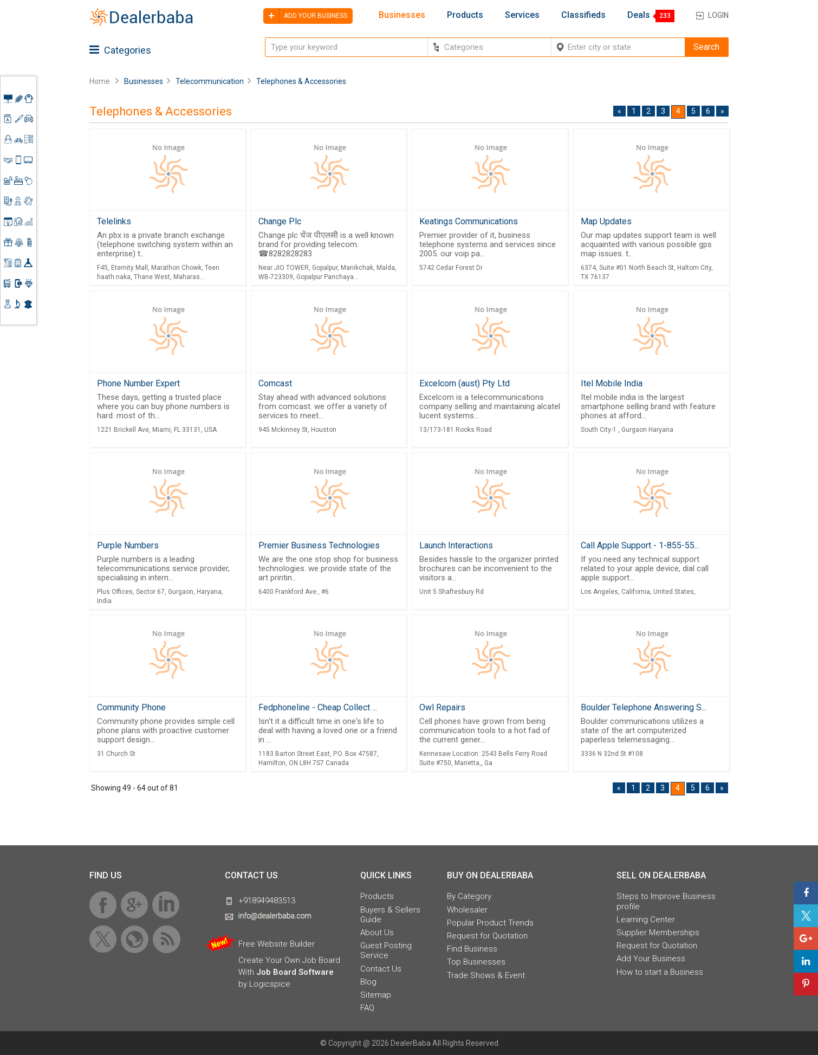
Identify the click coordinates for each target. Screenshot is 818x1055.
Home (99, 81)
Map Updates (606, 221)
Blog (368, 982)
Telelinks (114, 221)
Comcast (275, 383)
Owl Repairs (442, 707)
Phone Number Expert (138, 383)
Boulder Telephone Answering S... (643, 707)
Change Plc (279, 221)
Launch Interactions (456, 545)
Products (465, 15)
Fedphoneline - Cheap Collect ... (317, 707)
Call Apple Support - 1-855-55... (640, 545)
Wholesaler (467, 910)
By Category (469, 896)
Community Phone (131, 707)
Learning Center (645, 919)
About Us (377, 932)
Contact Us (380, 969)
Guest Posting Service (386, 950)
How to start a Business (659, 972)
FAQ (367, 1008)
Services (522, 15)
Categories (120, 50)
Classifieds (583, 15)
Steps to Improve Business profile (666, 901)
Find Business (472, 949)
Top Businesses (476, 962)
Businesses (402, 15)
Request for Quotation (487, 936)
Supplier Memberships (657, 932)
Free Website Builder (276, 944)
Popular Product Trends (490, 923)
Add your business (305, 16)
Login (718, 15)
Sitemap (375, 995)
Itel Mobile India (611, 383)
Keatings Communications (468, 221)
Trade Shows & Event (486, 975)
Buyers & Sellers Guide (390, 914)
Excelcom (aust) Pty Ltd (464, 383)
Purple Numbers (128, 545)
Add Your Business (650, 958)
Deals (638, 15)
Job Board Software (295, 972)
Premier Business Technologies (319, 545)
